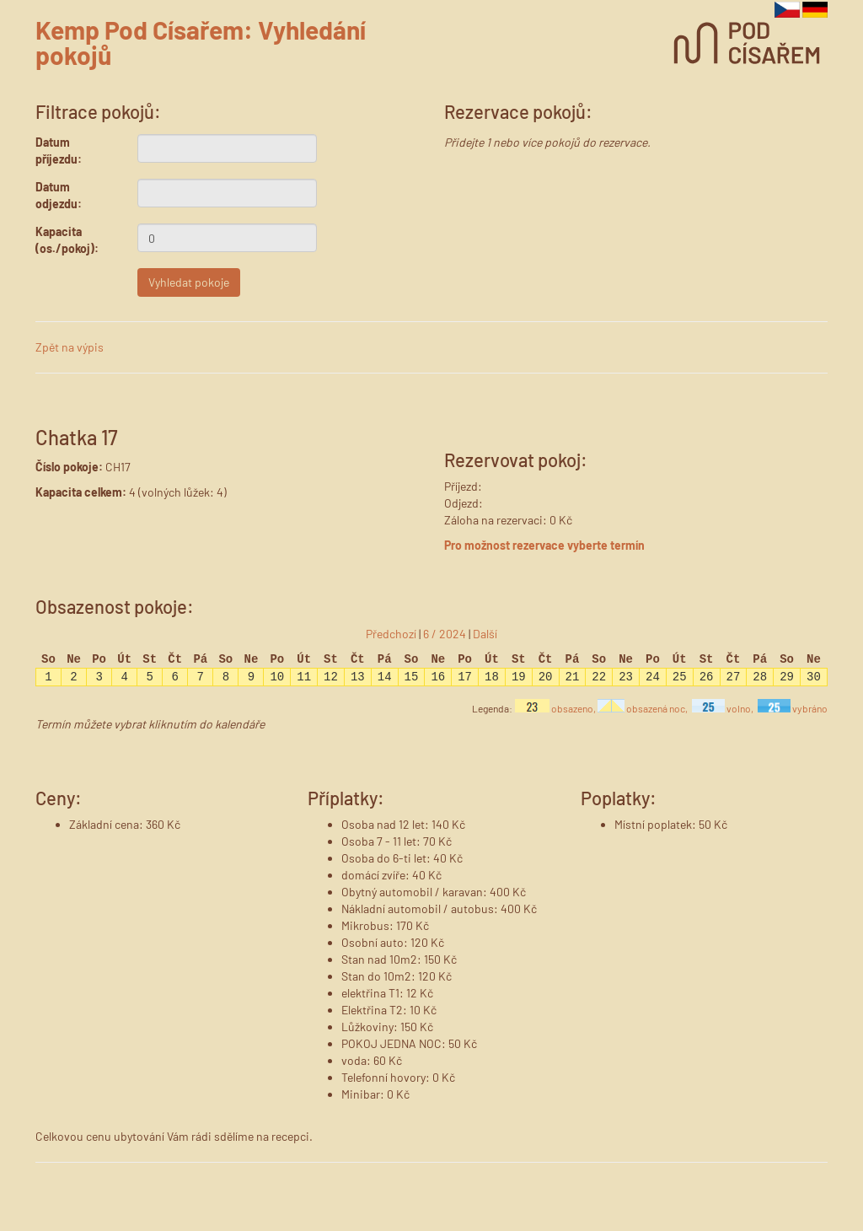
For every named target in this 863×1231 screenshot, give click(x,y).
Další (485, 633)
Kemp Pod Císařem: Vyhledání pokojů (200, 42)
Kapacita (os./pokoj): (67, 239)
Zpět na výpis (69, 347)
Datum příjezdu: (58, 150)
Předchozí (391, 633)
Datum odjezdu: (58, 195)
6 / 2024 (444, 633)
